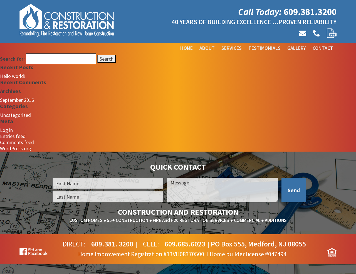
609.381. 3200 (112, 244)
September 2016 (17, 100)
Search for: (12, 59)
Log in (6, 130)
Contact (323, 48)
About (207, 48)
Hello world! (13, 76)
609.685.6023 (185, 244)
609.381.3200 (310, 12)
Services (231, 48)
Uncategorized (15, 115)
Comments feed (17, 142)
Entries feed (13, 136)
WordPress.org (15, 148)
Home (186, 48)
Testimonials (264, 48)
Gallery (296, 48)
